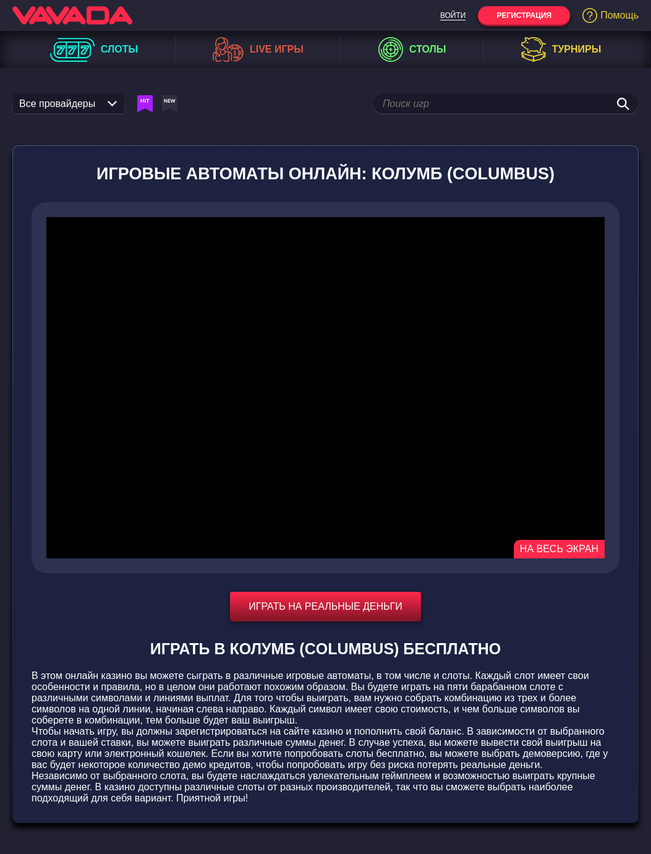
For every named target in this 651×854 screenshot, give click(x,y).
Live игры (258, 49)
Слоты (94, 49)
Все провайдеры (68, 103)
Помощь (610, 15)
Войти (453, 15)
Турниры (561, 49)
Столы (412, 49)
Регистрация (523, 15)
